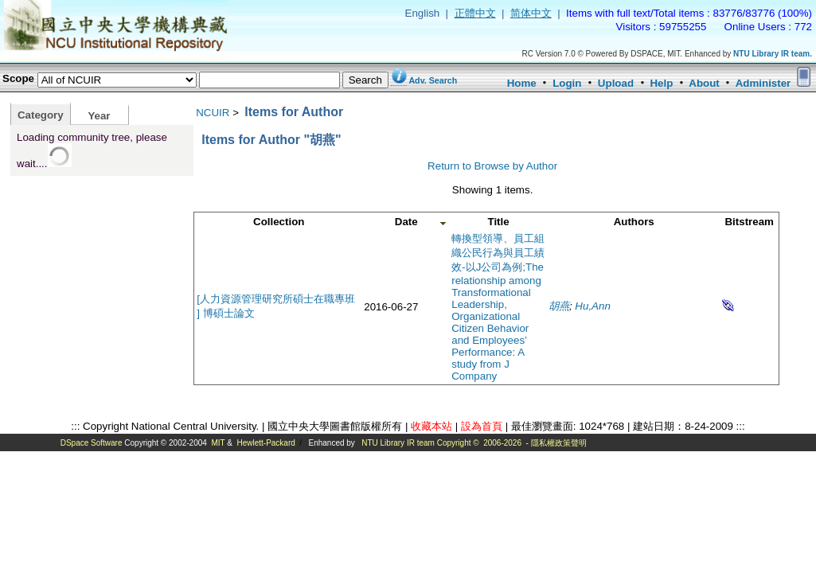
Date (406, 222)
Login (566, 83)
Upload (616, 83)
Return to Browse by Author (492, 166)
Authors (634, 222)
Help (661, 83)
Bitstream (748, 222)
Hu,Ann (592, 306)
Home (522, 83)
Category (41, 115)
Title (499, 222)
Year (99, 116)
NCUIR (212, 113)
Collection (278, 222)
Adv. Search (432, 80)
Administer (763, 83)
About (704, 83)
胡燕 (559, 306)
